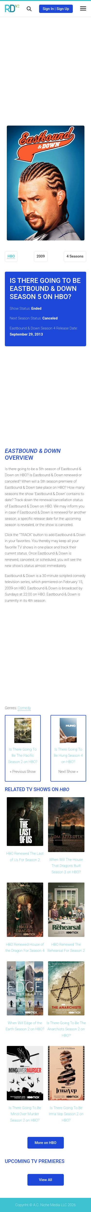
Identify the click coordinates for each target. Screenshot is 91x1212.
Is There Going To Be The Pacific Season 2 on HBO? (22, 755)
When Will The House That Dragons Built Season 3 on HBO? (66, 865)
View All (45, 1180)
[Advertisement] (45, 67)
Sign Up (63, 9)
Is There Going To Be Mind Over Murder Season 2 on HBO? (24, 1114)
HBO (11, 256)
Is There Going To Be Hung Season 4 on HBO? (68, 755)
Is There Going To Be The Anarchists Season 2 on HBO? (66, 1029)
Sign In (48, 9)
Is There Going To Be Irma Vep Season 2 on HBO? (66, 1114)
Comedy (24, 708)
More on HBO (46, 1143)
